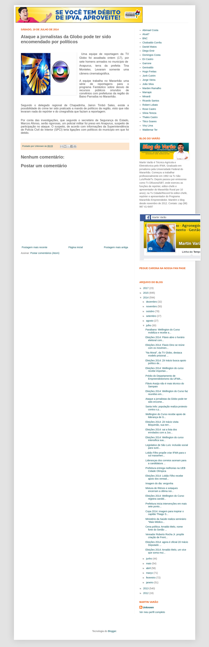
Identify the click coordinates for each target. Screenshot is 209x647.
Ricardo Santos (150, 100)
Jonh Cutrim (148, 75)
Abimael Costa (150, 30)
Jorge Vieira (148, 79)
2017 (146, 288)
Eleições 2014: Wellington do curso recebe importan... (164, 370)
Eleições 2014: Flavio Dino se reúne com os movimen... (164, 346)
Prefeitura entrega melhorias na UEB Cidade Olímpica (165, 469)
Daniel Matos (149, 46)
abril (148, 568)
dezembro (152, 301)
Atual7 (145, 34)
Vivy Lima (147, 125)
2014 (146, 297)
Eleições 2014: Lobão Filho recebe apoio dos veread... (164, 477)
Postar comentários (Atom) (44, 253)
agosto (150, 320)
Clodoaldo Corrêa (152, 42)
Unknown (148, 607)
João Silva (148, 84)
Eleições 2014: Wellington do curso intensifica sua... (164, 439)
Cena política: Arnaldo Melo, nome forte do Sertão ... (164, 528)
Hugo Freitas (149, 71)
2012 (146, 593)
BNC (145, 38)
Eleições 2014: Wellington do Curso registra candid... (164, 497)
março (150, 572)
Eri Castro (147, 59)
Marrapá (146, 92)
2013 (146, 588)
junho (149, 558)
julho (149, 325)
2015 (146, 292)
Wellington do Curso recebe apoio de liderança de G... (165, 416)
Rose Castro (149, 109)
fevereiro (151, 577)
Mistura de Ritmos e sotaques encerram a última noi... (161, 489)
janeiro (150, 582)
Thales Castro (150, 117)
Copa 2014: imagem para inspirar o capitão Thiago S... (164, 513)
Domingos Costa (151, 55)
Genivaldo (147, 67)
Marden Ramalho (151, 88)
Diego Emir (148, 50)
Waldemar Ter (149, 129)
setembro (151, 316)
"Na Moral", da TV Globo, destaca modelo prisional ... (163, 354)
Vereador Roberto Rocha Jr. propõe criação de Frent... (164, 536)
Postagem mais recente (34, 247)
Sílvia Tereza (149, 113)
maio (149, 563)
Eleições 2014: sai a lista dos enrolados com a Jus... (161, 431)
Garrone (146, 63)
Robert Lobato (150, 104)
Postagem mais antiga (116, 247)
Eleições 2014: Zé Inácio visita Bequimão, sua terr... (161, 423)
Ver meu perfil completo (152, 612)
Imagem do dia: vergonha (159, 483)
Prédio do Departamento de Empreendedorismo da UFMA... (163, 377)
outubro (150, 311)
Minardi (146, 96)
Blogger (112, 631)
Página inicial (76, 247)
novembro (152, 306)
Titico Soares (149, 121)
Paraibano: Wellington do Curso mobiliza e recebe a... (162, 331)
